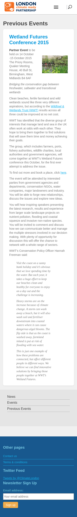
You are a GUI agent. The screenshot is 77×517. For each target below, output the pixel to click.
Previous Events (19, 408)
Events (12, 402)
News (11, 396)
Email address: (13, 490)
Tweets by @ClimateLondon (21, 478)
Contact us (10, 456)
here (63, 172)
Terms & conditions (15, 462)
